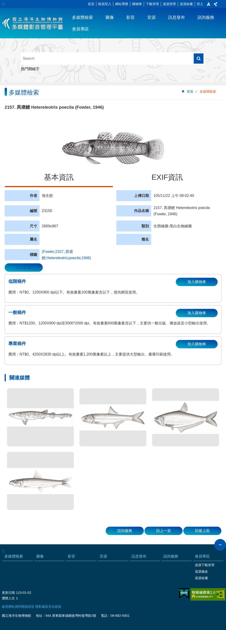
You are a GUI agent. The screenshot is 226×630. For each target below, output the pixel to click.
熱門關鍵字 (30, 69)
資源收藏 (186, 4)
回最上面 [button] (202, 531)
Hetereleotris (57, 258)
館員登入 (104, 4)
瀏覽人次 (8, 598)
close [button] (220, 545)
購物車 (137, 4)
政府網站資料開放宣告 (18, 606)
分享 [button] (215, 4)
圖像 (109, 17)
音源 (151, 17)
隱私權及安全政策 (48, 606)
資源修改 (201, 571)
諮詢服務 (205, 17)
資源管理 (169, 4)
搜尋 (198, 58)
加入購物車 (196, 282)
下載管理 (152, 4)
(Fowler (48, 252)
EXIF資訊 (167, 177)
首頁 (91, 4)
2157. (60, 252)
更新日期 (8, 592)
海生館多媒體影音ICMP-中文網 (33, 23)
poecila (75, 258)
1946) (86, 258)
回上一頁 (163, 531)
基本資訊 (59, 177)
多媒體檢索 (82, 17)
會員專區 (80, 29)
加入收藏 (23, 267)
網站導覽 (121, 4)
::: (3, 4)
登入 (200, 4)
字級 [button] (208, 4)
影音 (130, 17)
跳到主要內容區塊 (2, 2)
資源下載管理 (204, 565)
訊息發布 (176, 17)
